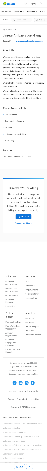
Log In (25, 3)
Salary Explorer (31, 293)
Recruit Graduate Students (12, 351)
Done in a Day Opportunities (11, 290)
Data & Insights (32, 326)
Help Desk (29, 330)
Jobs (27, 281)
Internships (30, 285)
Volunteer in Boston (11, 428)
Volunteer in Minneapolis (13, 458)
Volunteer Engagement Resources (11, 342)
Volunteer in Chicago (12, 445)
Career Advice (31, 298)
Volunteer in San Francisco (14, 432)
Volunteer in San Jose (32, 423)
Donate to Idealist (33, 334)
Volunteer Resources (9, 301)
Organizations (11, 295)
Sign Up (33, 3)
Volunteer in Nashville (31, 449)
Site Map (35, 399)
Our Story (29, 318)
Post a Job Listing (13, 322)
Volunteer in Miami (11, 449)
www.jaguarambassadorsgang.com (29, 41)
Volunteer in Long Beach (13, 453)
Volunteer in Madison (33, 445)
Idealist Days (10, 306)
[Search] (41, 3)
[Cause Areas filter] (21, 20)
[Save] (19, 466)
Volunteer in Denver (11, 436)
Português (33, 391)
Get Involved (6, 11)
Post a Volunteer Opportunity (12, 327)
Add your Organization (11, 334)
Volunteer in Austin (31, 436)
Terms (11, 399)
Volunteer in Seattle (11, 423)
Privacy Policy (22, 399)
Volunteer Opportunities (11, 283)
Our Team (29, 322)
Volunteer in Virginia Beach (14, 441)
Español (22, 391)
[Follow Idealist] (15, 383)
